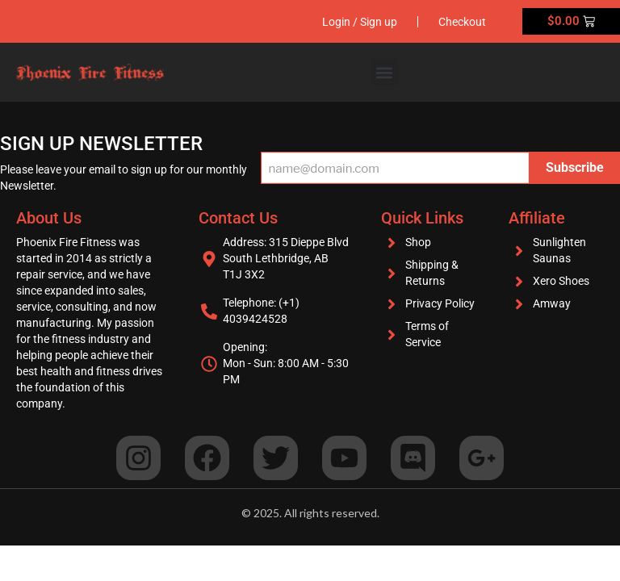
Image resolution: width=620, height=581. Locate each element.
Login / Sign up (359, 21)
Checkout (462, 21)
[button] (384, 72)
